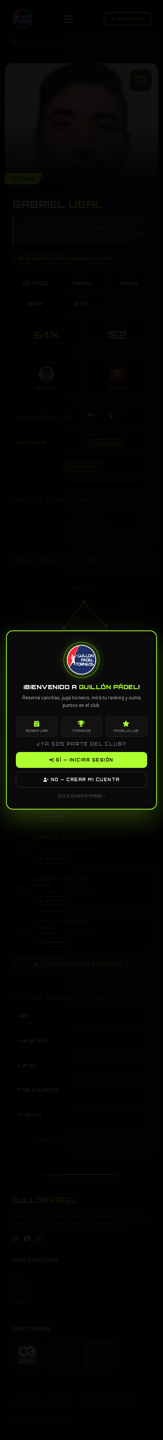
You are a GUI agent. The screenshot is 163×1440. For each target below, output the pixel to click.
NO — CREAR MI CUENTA (81, 779)
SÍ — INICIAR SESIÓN (81, 760)
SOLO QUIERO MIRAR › (82, 795)
